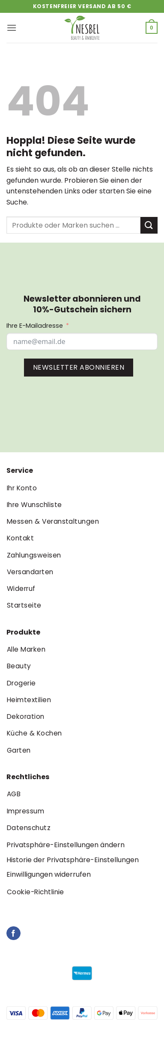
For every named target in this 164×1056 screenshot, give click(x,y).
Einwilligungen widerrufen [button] (48, 874)
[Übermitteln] (149, 225)
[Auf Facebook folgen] (13, 933)
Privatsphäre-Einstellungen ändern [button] (65, 845)
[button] (11, 27)
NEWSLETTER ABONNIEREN (78, 367)
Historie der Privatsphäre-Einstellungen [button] (72, 860)
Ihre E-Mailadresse (34, 325)
